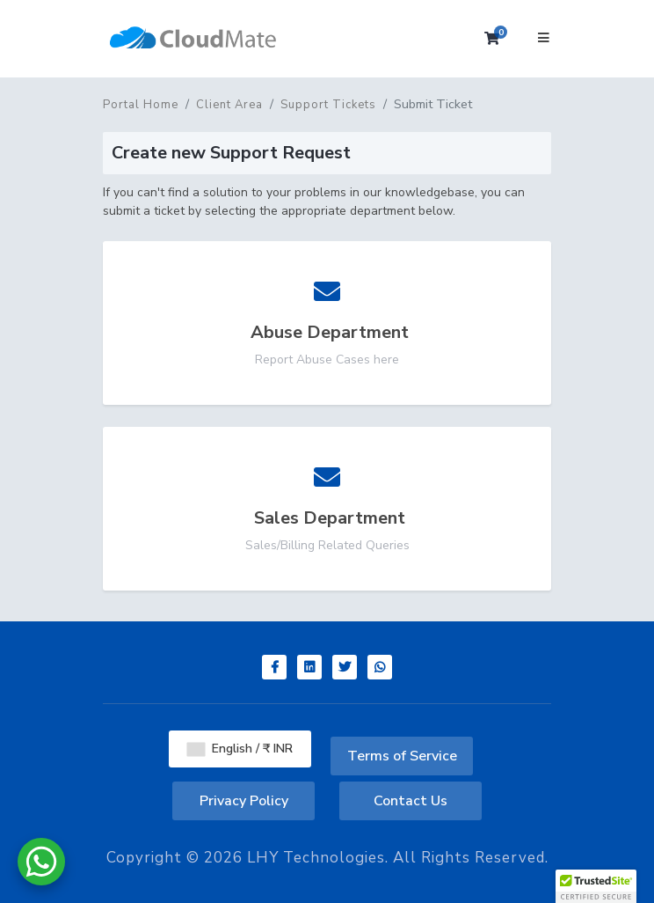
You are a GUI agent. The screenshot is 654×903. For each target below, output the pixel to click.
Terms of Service (402, 756)
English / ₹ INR (240, 748)
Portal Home (140, 105)
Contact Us (410, 801)
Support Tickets (328, 105)
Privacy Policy (244, 801)
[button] (596, 886)
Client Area (229, 105)
